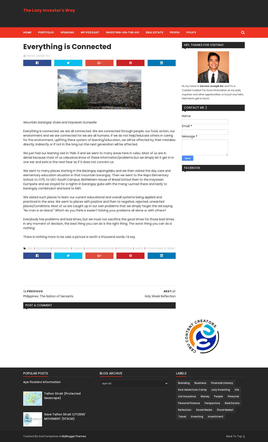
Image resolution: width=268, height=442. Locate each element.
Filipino (78, 248)
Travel (182, 416)
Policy (191, 32)
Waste (139, 248)
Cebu (29, 248)
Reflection (125, 248)
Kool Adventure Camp (192, 389)
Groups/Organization (100, 248)
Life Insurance (187, 396)
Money (205, 396)
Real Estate (154, 32)
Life (237, 389)
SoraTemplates (49, 436)
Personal (233, 396)
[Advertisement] (168, 13)
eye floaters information (42, 382)
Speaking (67, 32)
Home (27, 32)
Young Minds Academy (161, 248)
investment (215, 416)
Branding (184, 383)
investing (197, 416)
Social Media (204, 410)
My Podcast (90, 32)
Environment (61, 248)
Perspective (212, 403)
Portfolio (46, 32)
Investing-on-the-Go (122, 32)
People (175, 32)
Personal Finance (189, 403)
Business (200, 383)
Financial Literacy (222, 383)
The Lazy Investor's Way (49, 10)
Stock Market (225, 410)
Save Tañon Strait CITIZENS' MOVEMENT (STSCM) (64, 416)
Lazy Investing (220, 389)
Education (43, 248)
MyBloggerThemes (74, 436)
